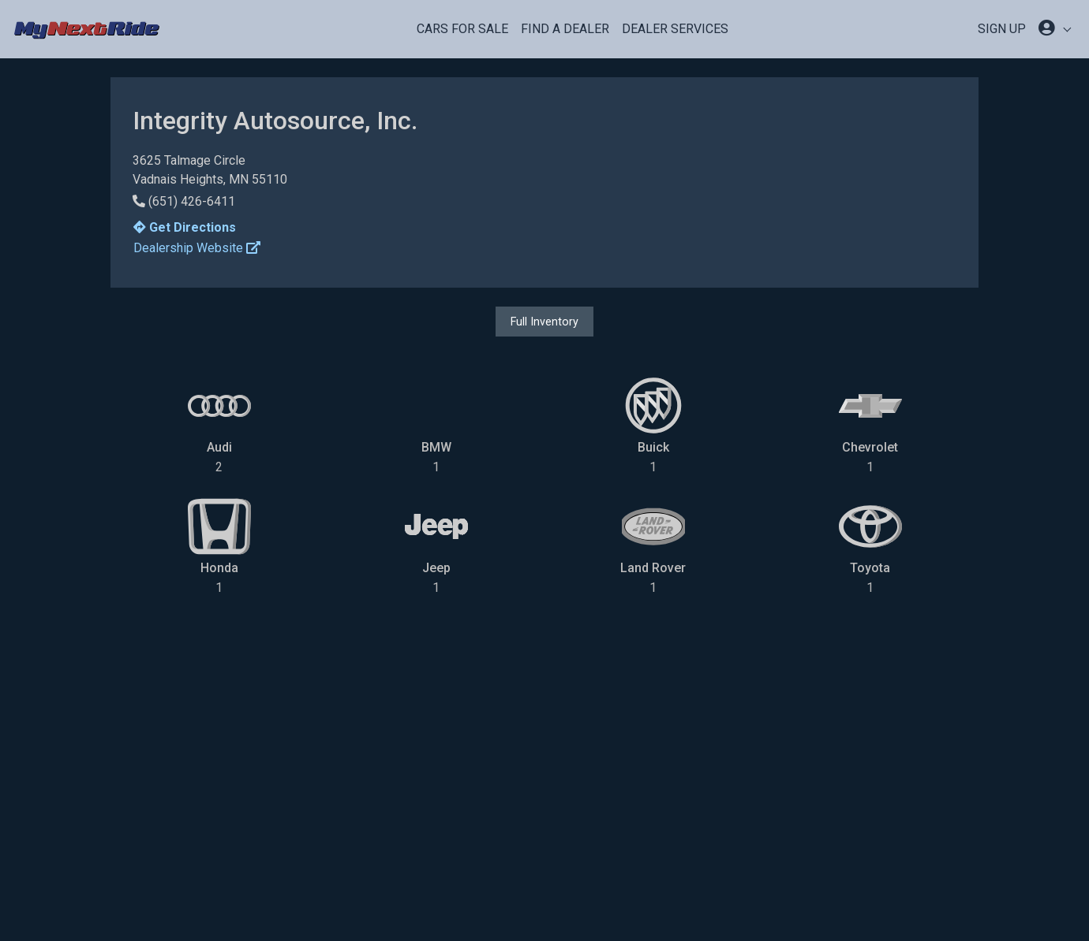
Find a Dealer (565, 28)
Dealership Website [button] (196, 247)
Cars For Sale (462, 28)
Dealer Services (675, 28)
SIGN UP (1002, 28)
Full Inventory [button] (544, 321)
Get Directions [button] (184, 227)
